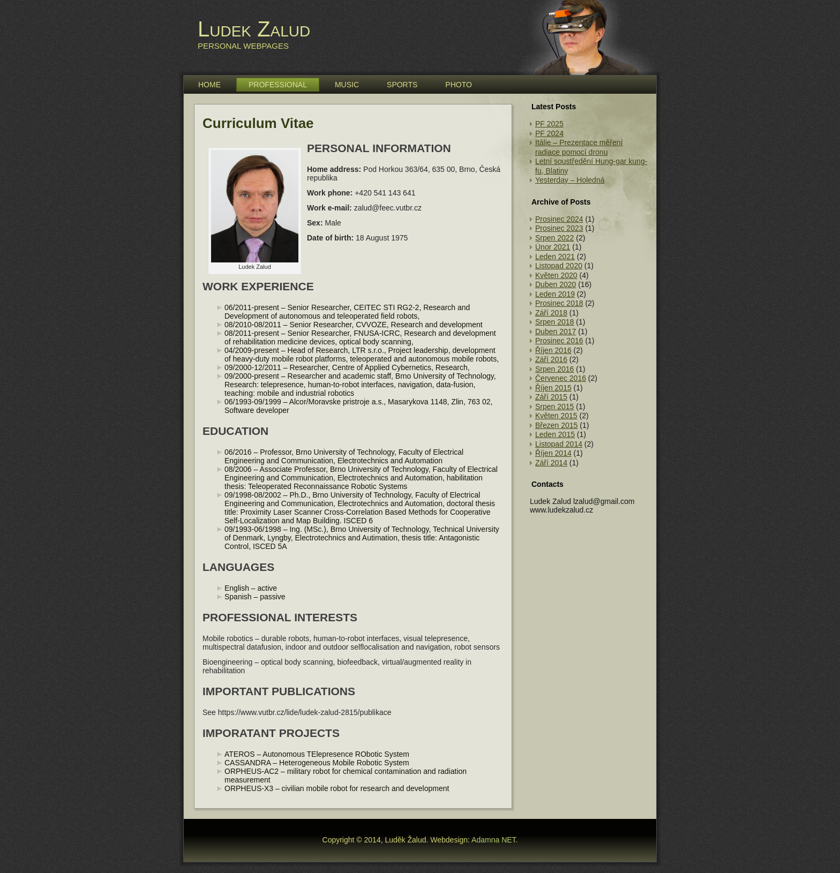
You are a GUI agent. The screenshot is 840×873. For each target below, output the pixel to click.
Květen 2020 (556, 275)
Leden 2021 (555, 256)
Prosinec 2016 (559, 340)
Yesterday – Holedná (569, 180)
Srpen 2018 (554, 322)
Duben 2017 (555, 331)
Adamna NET (493, 840)
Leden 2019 (555, 294)
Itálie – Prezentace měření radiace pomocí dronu (578, 147)
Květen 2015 (556, 415)
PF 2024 (549, 133)
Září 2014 (551, 462)
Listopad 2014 (558, 444)
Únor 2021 (552, 247)
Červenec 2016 (560, 378)
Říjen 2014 (553, 453)
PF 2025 (549, 123)
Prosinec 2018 (559, 303)
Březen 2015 (556, 425)
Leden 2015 (555, 434)
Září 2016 (551, 359)
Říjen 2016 (553, 350)
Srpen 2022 (554, 238)
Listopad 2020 (558, 265)
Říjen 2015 (553, 387)
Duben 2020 (555, 284)
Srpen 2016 (554, 369)
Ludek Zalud (254, 29)
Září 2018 (551, 312)
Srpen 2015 (554, 406)
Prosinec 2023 (559, 228)
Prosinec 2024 (559, 219)
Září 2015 (551, 397)
